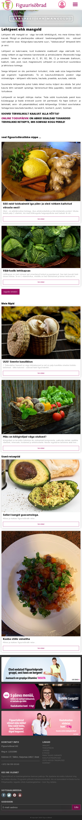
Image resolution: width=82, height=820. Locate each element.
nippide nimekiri (10, 291)
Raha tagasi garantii (52, 755)
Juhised (45, 750)
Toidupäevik (48, 748)
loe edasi (41, 219)
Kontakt (46, 763)
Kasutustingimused (51, 758)
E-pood (45, 753)
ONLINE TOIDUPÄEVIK (15, 118)
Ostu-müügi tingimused (53, 760)
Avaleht (46, 745)
